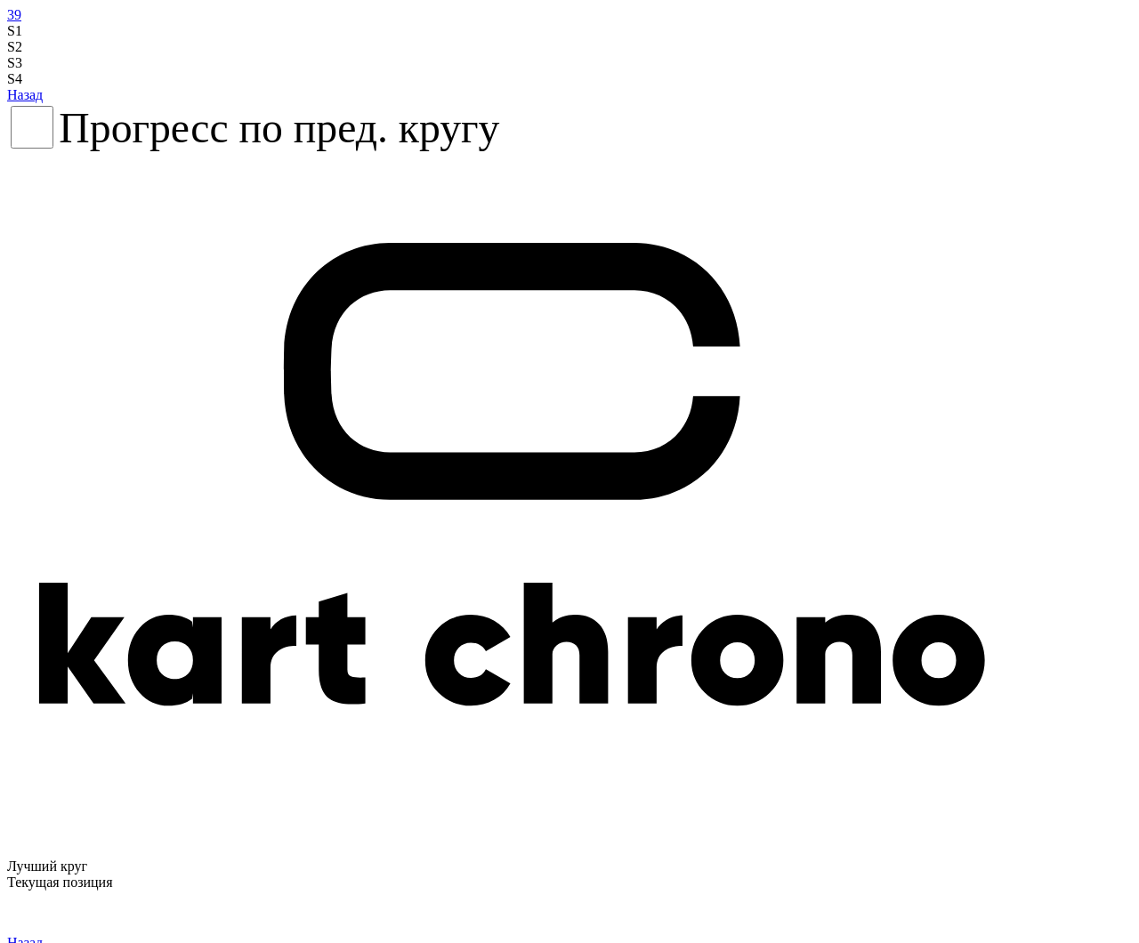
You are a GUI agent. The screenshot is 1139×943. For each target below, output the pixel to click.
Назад (25, 94)
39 (14, 14)
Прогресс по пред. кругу (279, 127)
